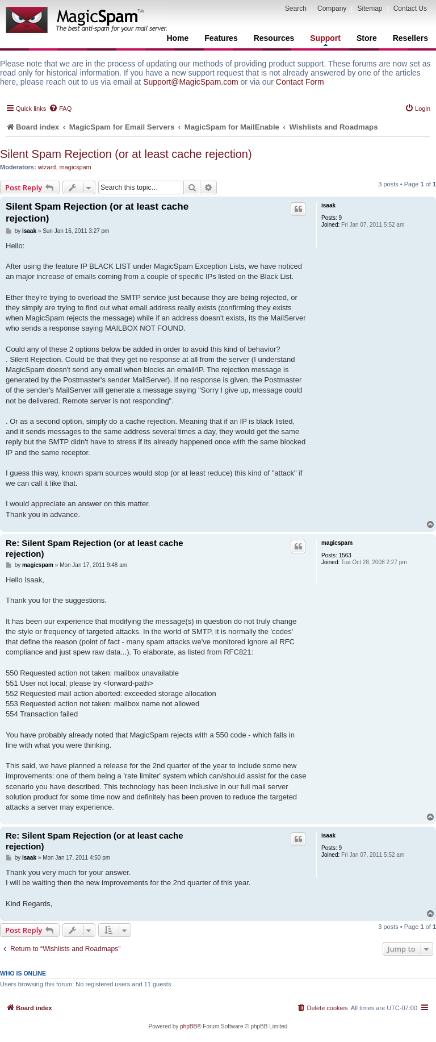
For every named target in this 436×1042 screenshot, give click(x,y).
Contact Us (410, 8)
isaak (328, 205)
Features (220, 38)
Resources (274, 38)
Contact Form (300, 81)
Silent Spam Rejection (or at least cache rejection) (126, 154)
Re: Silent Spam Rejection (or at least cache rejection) (94, 548)
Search (296, 8)
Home (177, 38)
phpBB (188, 1026)
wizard (47, 167)
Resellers (410, 38)
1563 (345, 555)
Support (325, 40)
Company (331, 8)
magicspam (75, 167)
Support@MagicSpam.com (190, 81)
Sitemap (369, 8)
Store (367, 38)
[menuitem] (60, 108)
